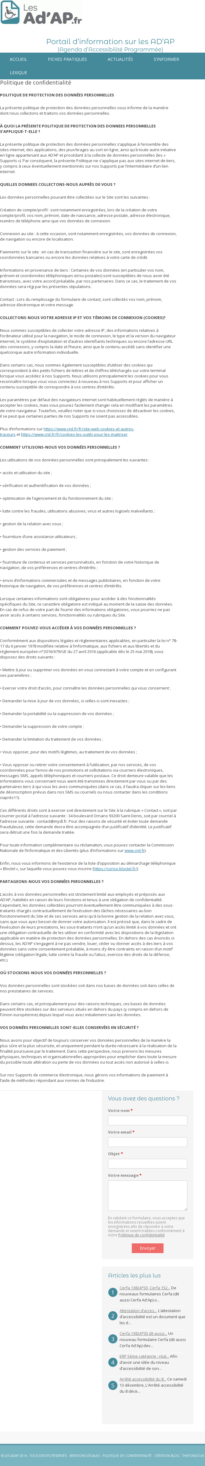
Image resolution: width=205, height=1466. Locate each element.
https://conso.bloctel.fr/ (115, 868)
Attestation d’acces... (138, 1310)
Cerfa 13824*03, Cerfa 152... (145, 1288)
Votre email (121, 1132)
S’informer (166, 59)
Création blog (166, 1456)
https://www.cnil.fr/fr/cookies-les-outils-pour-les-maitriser (74, 434)
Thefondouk (193, 1456)
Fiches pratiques (67, 59)
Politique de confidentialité (141, 1235)
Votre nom (120, 1110)
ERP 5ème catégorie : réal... (144, 1356)
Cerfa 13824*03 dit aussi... (143, 1333)
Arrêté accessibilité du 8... (143, 1379)
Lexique (18, 72)
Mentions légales (85, 1456)
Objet (115, 1153)
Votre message (125, 1175)
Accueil (18, 59)
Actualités (120, 59)
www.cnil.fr (134, 850)
